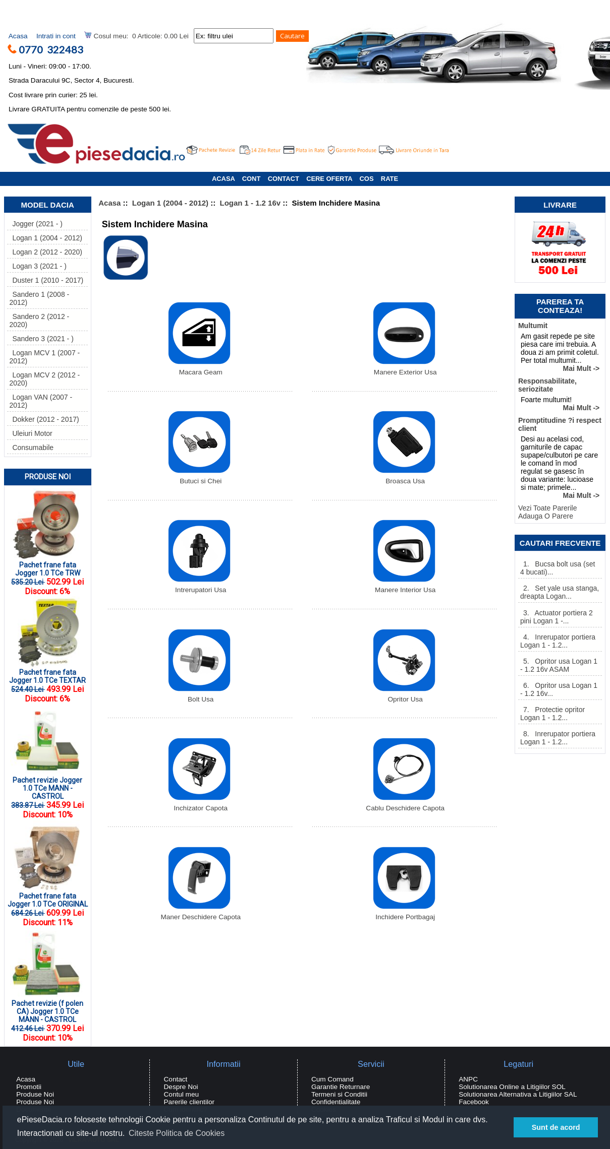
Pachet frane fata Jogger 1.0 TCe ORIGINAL (48, 896)
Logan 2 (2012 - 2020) (45, 252)
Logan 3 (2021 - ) (37, 266)
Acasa (18, 36)
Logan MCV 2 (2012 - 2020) (44, 379)
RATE (389, 178)
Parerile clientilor (189, 1102)
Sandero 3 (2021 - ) (41, 339)
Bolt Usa (199, 696)
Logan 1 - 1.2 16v (250, 203)
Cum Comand (332, 1079)
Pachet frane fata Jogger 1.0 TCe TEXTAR (47, 673)
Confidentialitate (336, 1102)
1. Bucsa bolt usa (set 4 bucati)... (557, 568)
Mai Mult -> (581, 368)
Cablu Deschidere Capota (405, 805)
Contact (176, 1079)
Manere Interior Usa (404, 587)
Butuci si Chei (199, 478)
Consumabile (31, 447)
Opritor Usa (404, 696)
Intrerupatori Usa (199, 587)
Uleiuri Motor (30, 433)
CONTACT (283, 178)
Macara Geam (199, 369)
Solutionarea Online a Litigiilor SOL (512, 1087)
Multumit (532, 326)
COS (367, 178)
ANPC (468, 1079)
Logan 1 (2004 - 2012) (170, 203)
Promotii (28, 1087)
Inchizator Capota (199, 805)
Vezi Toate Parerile (547, 508)
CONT (251, 178)
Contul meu (181, 1094)
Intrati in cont (56, 36)
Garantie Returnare (340, 1087)
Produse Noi (48, 476)
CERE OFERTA (329, 178)
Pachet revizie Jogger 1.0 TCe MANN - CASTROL (46, 785)
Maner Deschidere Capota (200, 914)
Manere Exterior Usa (404, 369)
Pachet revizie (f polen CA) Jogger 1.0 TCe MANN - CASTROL (46, 1008)
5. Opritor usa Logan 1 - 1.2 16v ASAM (558, 665)
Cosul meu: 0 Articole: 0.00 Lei (136, 35)
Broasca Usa (404, 478)
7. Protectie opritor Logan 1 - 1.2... (552, 714)
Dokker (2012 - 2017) (44, 419)
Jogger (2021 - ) (36, 224)
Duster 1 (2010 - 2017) (46, 280)
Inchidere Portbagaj (404, 914)
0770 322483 (55, 49)
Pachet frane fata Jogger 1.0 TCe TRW (46, 565)
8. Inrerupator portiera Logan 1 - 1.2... (557, 738)
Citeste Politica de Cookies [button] (177, 1133)
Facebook (474, 1102)
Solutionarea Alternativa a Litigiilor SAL (518, 1094)
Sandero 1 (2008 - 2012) (39, 298)
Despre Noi (181, 1087)
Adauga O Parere (545, 516)
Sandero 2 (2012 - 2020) (39, 320)
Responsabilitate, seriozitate (547, 385)
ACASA (223, 178)
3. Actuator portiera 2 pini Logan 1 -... (556, 617)
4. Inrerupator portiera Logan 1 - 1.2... (557, 641)
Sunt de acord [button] (556, 1127)
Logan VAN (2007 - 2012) (40, 401)
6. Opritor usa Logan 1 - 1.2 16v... (558, 689)
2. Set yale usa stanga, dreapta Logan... (559, 592)
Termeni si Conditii (339, 1094)
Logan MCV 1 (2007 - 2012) (44, 357)
